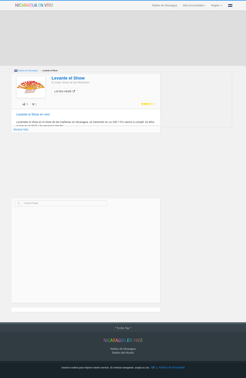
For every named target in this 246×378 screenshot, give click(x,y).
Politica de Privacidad (172, 367)
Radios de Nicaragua (164, 5)
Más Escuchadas (194, 5)
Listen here (64, 91)
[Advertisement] (123, 38)
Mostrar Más (20, 129)
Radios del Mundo (123, 352)
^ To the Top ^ (123, 328)
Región (216, 5)
